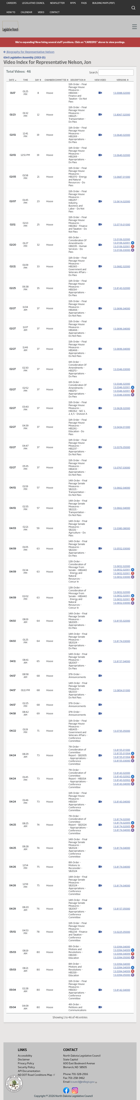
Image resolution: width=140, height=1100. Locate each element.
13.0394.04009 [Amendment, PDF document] (123, 950)
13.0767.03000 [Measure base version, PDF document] (121, 467)
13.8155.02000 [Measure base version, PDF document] (121, 620)
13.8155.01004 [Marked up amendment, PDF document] (123, 757)
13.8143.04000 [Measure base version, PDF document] (121, 801)
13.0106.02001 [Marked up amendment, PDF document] (123, 246)
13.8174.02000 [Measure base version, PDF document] (121, 818)
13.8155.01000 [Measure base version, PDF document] (121, 749)
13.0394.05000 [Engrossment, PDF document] (123, 958)
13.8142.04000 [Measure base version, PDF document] (121, 993)
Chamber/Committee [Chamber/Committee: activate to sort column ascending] (55, 80)
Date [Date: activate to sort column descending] (11, 80)
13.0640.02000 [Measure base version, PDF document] (121, 135)
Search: (111, 72)
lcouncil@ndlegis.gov (83, 1081)
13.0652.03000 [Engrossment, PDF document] (123, 577)
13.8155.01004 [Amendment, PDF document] (123, 752)
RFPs (73, 3)
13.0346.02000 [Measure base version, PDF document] (121, 383)
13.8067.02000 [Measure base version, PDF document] (121, 114)
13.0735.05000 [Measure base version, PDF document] (121, 731)
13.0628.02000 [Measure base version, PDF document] (121, 408)
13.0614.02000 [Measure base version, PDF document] (121, 201)
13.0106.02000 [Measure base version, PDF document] (121, 238)
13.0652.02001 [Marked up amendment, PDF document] (123, 573)
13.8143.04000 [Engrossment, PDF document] (123, 784)
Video (41, 12)
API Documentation (29, 1071)
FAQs (84, 3)
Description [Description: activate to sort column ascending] (76, 80)
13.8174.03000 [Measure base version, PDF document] (121, 641)
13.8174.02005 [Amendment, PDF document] (123, 822)
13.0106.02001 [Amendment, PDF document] (123, 241)
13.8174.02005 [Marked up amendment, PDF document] (123, 826)
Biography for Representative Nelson (28, 52)
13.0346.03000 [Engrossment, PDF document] (123, 395)
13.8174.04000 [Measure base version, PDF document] (121, 848)
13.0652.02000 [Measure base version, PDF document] (121, 565)
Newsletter (57, 3)
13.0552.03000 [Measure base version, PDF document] (121, 548)
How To (11, 12)
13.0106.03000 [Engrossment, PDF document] (123, 250)
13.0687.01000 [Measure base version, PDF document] (121, 177)
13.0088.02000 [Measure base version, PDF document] (121, 93)
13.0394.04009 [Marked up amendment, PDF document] (123, 954)
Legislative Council (33, 3)
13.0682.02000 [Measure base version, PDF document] (121, 266)
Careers (12, 3)
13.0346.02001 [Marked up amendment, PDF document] (123, 390)
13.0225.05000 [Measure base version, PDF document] (121, 932)
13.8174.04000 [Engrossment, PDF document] (123, 830)
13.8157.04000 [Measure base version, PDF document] (121, 661)
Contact (55, 12)
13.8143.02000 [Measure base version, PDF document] (121, 288)
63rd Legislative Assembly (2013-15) (24, 57)
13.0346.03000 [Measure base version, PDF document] (121, 369)
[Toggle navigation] (132, 26)
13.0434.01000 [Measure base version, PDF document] (121, 427)
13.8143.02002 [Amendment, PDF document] (123, 775)
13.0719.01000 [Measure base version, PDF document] (121, 224)
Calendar (26, 12)
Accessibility (25, 1055)
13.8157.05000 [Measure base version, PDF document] (121, 908)
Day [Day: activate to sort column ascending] (37, 80)
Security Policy (26, 1067)
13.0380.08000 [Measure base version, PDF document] (121, 528)
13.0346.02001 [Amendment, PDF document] (123, 386)
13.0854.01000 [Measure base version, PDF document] (121, 690)
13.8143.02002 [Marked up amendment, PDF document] (123, 780)
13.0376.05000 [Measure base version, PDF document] (121, 447)
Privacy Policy (26, 1063)
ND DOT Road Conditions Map (37, 1075)
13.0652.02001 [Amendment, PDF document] (123, 568)
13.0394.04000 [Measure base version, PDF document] (121, 946)
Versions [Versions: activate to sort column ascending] (121, 80)
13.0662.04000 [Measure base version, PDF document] (121, 487)
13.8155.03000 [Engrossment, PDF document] (123, 761)
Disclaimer (24, 1059)
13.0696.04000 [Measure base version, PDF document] (121, 308)
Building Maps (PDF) (103, 3)
